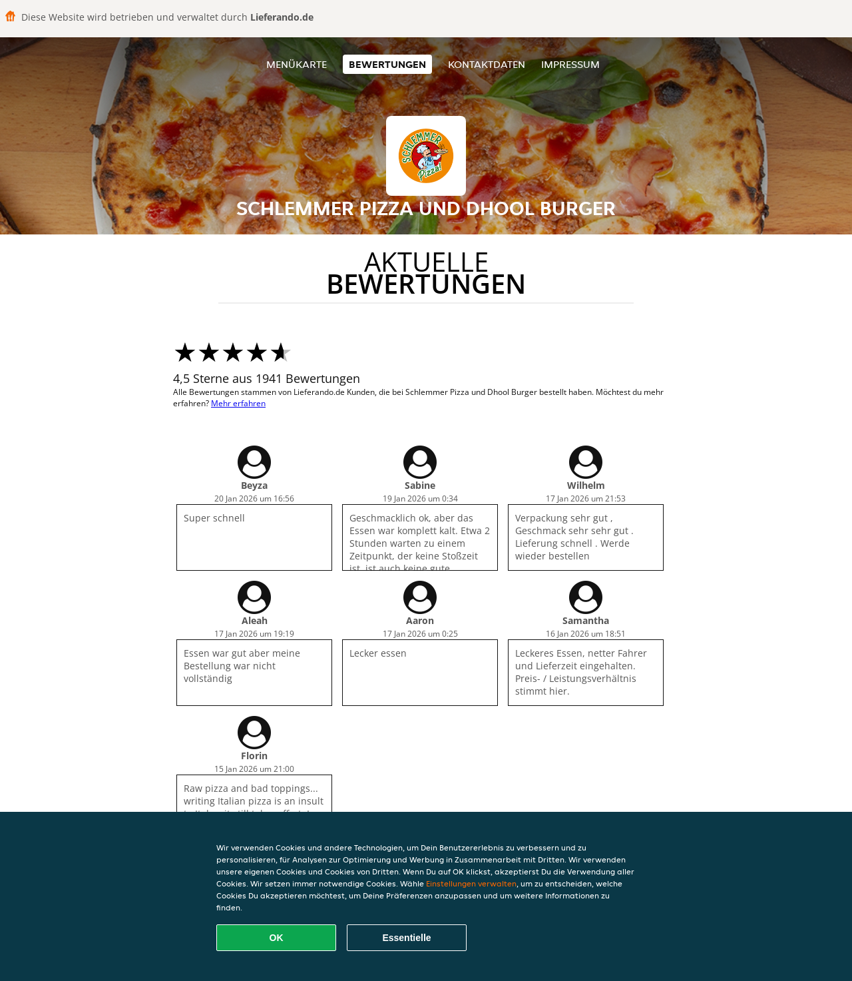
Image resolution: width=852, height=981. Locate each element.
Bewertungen (387, 64)
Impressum (570, 64)
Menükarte (296, 64)
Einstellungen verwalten (471, 883)
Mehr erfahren (238, 403)
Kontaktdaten (486, 64)
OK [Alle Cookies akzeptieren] (277, 937)
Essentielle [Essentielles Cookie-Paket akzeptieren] (406, 937)
